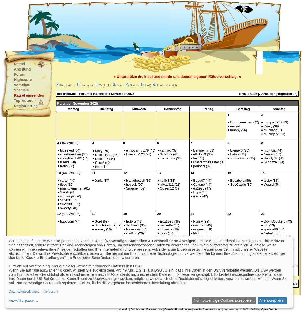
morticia (270, 150)
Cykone (199, 184)
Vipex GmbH (269, 309)
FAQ (148, 85)
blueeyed (67, 150)
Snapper (132, 188)
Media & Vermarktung (207, 309)
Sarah (64, 192)
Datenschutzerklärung (24, 291)
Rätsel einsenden (29, 95)
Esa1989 (166, 221)
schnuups (67, 196)
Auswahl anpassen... (23, 301)
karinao (165, 150)
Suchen (134, 85)
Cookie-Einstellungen (178, 309)
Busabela (237, 180)
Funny (198, 221)
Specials (21, 90)
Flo (266, 225)
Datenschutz (154, 309)
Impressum (231, 309)
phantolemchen (71, 188)
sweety (65, 208)
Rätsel (19, 64)
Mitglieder (105, 85)
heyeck (131, 184)
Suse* (99, 163)
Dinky (268, 126)
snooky (100, 229)
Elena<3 (236, 150)
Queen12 (167, 188)
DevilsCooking (274, 221)
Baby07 (199, 180)
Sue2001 (67, 204)
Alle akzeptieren (272, 300)
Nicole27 (102, 159)
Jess (163, 233)
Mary (99, 151)
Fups (197, 192)
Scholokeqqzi (105, 225)
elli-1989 (199, 154)
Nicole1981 (103, 155)
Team (120, 85)
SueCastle (238, 184)
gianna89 (271, 229)
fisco (63, 184)
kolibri (164, 180)
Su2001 (66, 200)
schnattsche (239, 158)
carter (64, 180)
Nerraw (269, 154)
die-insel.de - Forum (73, 94)
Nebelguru (271, 233)
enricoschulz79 (137, 150)
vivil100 (131, 233)
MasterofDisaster (206, 162)
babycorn (67, 221)
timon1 (100, 167)
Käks (64, 166)
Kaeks (64, 162)
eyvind (235, 126)
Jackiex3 (132, 225)
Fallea (234, 154)
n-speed (199, 229)
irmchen (199, 225)
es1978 (198, 188)
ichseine (166, 229)
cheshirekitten (70, 154)
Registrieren (67, 85)
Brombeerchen (241, 122)
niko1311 (167, 184)
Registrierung (26, 106)
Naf (195, 233)
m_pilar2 (270, 130)
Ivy (195, 158)
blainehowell (135, 180)
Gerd (98, 221)
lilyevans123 (135, 154)
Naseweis (133, 229)
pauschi (199, 166)
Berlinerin (200, 150)
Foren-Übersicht (167, 85)
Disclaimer (137, 309)
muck (197, 196)
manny (235, 130)
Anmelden (267, 94)
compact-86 (273, 122)
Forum (19, 74)
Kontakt (123, 309)
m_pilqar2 (271, 134)
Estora (131, 221)
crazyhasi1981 (71, 158)
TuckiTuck (167, 158)
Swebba (166, 154)
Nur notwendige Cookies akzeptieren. (224, 300)
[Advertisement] (125, 26)
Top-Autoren (25, 101)
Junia (99, 180)
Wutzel (269, 184)
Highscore (23, 80)
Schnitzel (271, 162)
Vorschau (22, 85)
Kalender (87, 85)
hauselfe (166, 225)
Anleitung (22, 69)
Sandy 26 (271, 158)
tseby (268, 180)
